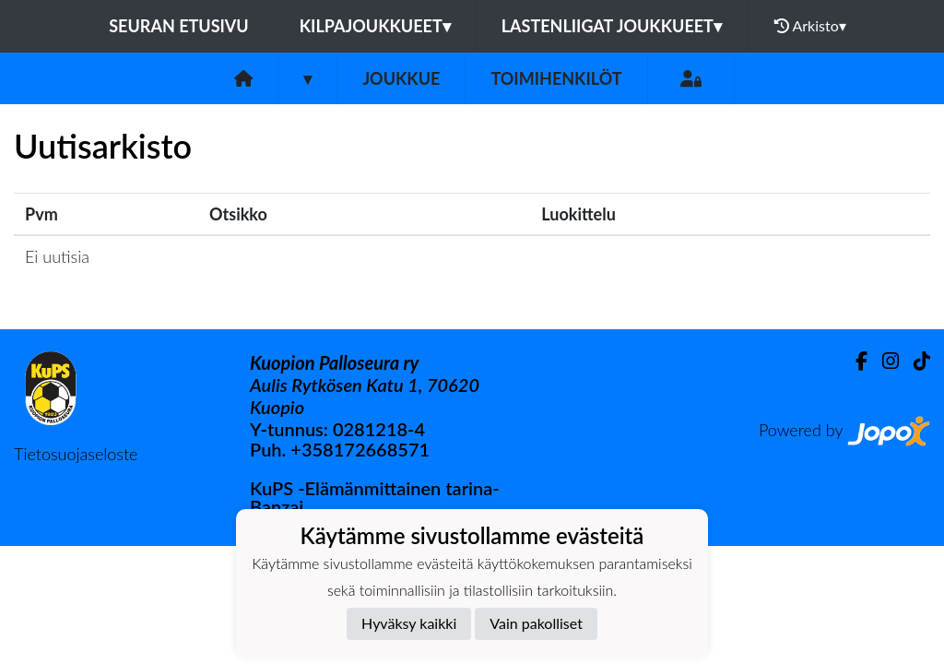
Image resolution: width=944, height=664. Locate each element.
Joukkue (401, 78)
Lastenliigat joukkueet (612, 26)
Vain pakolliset (536, 623)
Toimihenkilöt (555, 78)
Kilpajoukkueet (375, 26)
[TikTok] (914, 361)
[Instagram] (883, 361)
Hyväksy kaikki (408, 623)
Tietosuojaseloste (75, 454)
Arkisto (810, 26)
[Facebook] (854, 361)
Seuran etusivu (179, 26)
